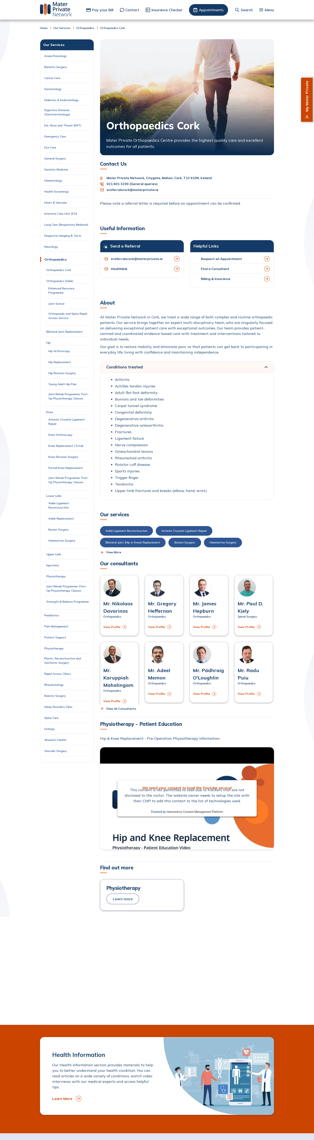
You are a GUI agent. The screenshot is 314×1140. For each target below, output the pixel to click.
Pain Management (56, 626)
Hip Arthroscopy (59, 351)
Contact (132, 10)
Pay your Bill (102, 10)
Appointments (211, 10)
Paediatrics (51, 615)
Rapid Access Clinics (57, 674)
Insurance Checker (167, 10)
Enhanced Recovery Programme (61, 290)
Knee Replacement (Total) (66, 446)
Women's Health (55, 740)
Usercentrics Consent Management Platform (194, 811)
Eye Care (50, 147)
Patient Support (55, 637)
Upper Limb (53, 554)
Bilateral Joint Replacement (65, 332)
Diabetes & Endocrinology (61, 100)
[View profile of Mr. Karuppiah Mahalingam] (119, 676)
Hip (48, 343)
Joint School (56, 304)
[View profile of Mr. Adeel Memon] (164, 672)
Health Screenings (56, 191)
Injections (53, 565)
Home (44, 28)
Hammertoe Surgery (62, 540)
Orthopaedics (85, 28)
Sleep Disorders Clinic (58, 707)
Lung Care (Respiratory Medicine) (66, 224)
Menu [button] (269, 10)
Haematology (53, 180)
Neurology (51, 247)
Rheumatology (54, 685)
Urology (49, 729)
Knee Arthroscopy (60, 435)
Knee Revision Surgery (64, 457)
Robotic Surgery (55, 696)
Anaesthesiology (55, 56)
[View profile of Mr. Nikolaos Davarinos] (119, 605)
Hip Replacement (60, 362)
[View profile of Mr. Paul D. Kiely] (253, 605)
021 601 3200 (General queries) (132, 184)
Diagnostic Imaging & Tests (62, 236)
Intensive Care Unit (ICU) (60, 213)
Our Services (61, 28)
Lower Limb (53, 496)
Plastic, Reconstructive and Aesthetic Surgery (62, 661)
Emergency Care (55, 136)
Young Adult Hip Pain (62, 384)
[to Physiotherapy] (142, 895)
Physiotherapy (56, 576)
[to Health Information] (157, 1076)
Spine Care (51, 718)
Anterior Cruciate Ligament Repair (66, 422)
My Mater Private (307, 96)
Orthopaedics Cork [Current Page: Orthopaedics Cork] (58, 270)
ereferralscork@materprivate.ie (132, 190)
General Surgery (55, 158)
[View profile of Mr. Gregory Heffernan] (164, 605)
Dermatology (53, 89)
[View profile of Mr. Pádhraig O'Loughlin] (209, 672)
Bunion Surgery (59, 529)
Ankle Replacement (61, 518)
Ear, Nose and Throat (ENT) (63, 125)
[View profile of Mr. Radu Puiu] (253, 672)
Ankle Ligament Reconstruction (59, 505)
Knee (49, 412)
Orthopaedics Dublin (59, 281)
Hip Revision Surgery (62, 373)
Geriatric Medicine (56, 169)
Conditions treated (124, 366)
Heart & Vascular (55, 202)
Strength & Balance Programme (67, 601)
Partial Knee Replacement (65, 468)
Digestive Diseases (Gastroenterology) (57, 112)
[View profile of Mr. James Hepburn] (209, 605)
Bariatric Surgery (55, 67)
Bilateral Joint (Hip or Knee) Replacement (133, 542)
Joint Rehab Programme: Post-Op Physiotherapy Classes (68, 396)
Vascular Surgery (55, 751)
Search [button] (247, 10)
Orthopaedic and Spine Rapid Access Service (67, 316)
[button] (110, 552)
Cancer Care (52, 78)
